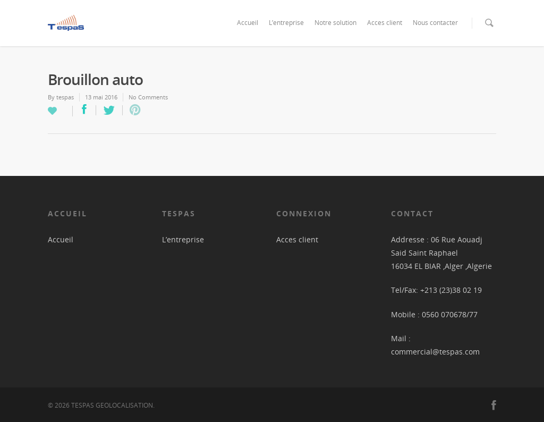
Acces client (384, 22)
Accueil (247, 22)
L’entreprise (286, 22)
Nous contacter (435, 22)
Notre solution (335, 22)
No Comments (148, 97)
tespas (65, 97)
